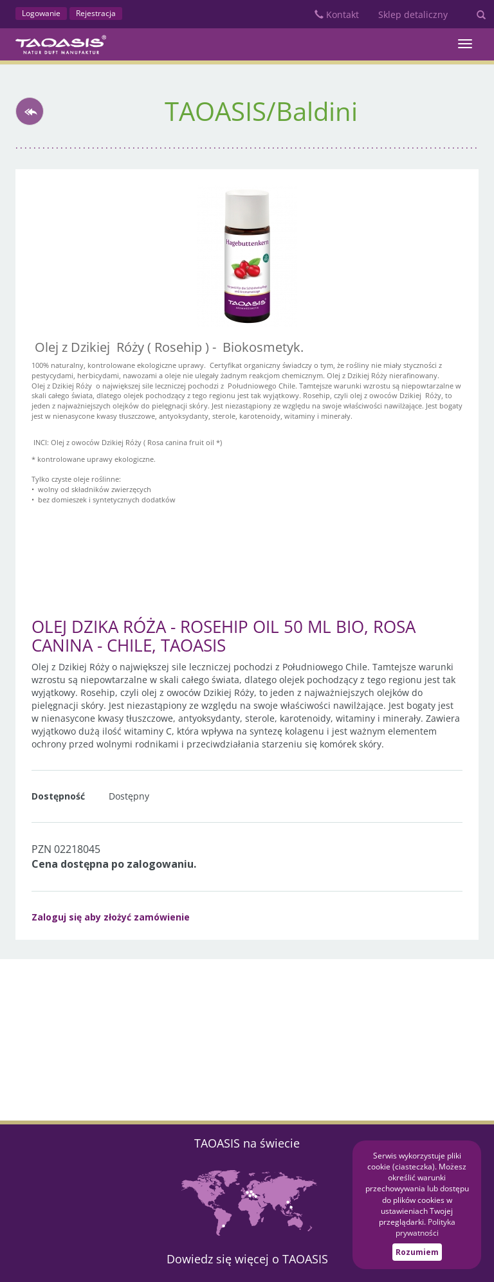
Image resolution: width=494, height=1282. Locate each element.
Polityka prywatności (425, 1227)
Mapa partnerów (247, 1201)
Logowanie (41, 13)
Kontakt (337, 14)
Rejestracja (96, 13)
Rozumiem (417, 1252)
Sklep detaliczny (413, 14)
